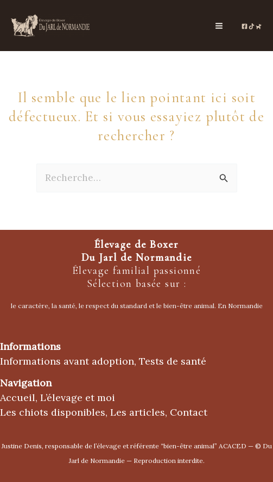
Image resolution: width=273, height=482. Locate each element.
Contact (188, 412)
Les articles (137, 412)
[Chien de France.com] (258, 26)
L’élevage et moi (77, 397)
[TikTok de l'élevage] (251, 26)
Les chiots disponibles (52, 412)
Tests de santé (172, 361)
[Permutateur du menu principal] (219, 26)
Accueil (17, 397)
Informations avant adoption (67, 361)
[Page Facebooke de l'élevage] (244, 26)
